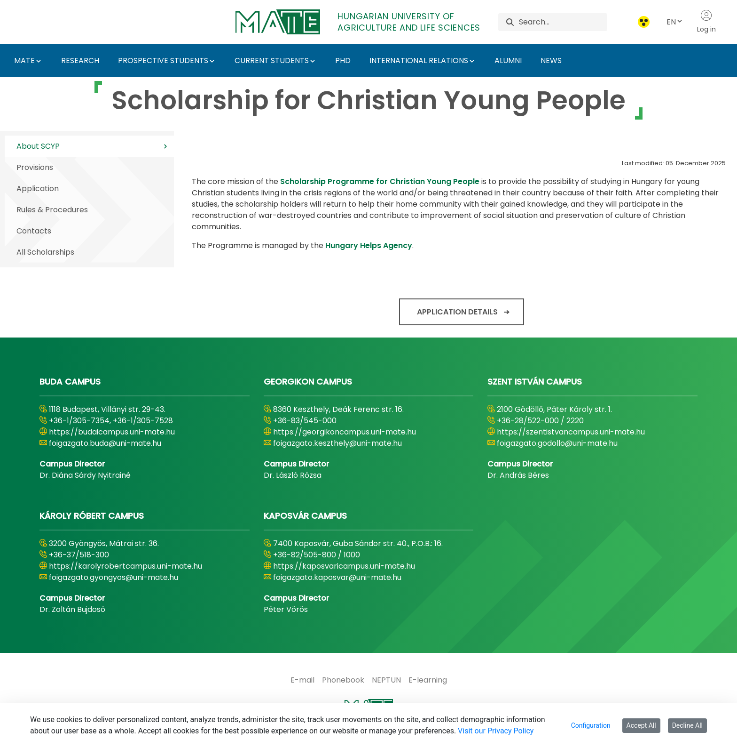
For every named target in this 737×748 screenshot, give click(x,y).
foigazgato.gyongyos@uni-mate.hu (113, 577)
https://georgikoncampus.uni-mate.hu (344, 431)
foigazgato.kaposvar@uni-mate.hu (337, 577)
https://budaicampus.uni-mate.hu (112, 431)
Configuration (591, 725)
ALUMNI (508, 60)
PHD (343, 60)
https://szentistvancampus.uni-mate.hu (571, 431)
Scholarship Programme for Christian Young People (379, 181)
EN (674, 21)
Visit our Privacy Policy (495, 730)
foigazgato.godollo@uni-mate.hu (557, 443)
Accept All (641, 725)
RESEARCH (80, 60)
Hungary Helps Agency (368, 245)
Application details (457, 311)
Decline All (687, 725)
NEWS (551, 60)
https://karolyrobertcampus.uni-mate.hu (125, 566)
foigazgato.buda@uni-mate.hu (105, 443)
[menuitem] (302, 680)
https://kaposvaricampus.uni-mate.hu (344, 566)
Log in (706, 21)
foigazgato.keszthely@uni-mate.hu (337, 443)
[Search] (563, 22)
